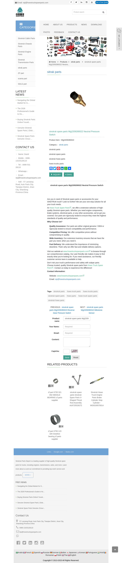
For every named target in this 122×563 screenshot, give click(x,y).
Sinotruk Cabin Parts (26, 38)
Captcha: (55, 351)
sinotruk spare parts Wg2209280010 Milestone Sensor (92, 310)
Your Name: (54, 327)
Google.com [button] (58, 452)
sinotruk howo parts (56, 300)
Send (67, 357)
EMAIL (68, 174)
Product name (55, 319)
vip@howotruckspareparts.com (28, 178)
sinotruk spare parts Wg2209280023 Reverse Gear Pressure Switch (61, 310)
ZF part (21, 73)
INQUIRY (56, 174)
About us (58, 25)
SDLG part (22, 84)
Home (46, 25)
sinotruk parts (59, 291)
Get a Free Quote (102, 2)
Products (72, 25)
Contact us (74, 32)
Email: (56, 333)
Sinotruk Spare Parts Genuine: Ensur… (26, 137)
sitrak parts (75, 62)
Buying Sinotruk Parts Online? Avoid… (26, 120)
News (84, 25)
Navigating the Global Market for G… (26, 101)
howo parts (71, 296)
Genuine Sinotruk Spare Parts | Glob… (26, 129)
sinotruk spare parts (56, 296)
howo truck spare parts (87, 296)
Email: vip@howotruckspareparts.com (31, 3)
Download (96, 25)
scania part (22, 78)
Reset (75, 357)
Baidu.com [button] (70, 452)
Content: (55, 339)
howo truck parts (74, 291)
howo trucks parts (90, 291)
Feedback (59, 32)
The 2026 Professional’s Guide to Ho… (26, 111)
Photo (46, 32)
